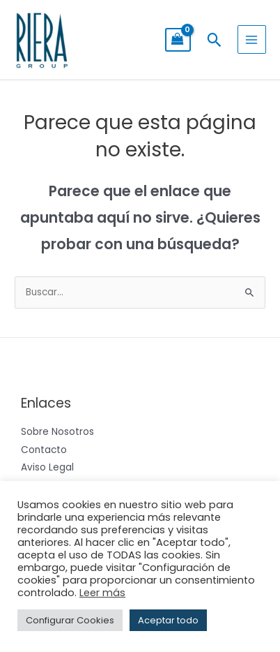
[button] (214, 40)
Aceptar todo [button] (168, 620)
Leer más (102, 593)
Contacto (44, 450)
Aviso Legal (47, 467)
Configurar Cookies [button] (70, 620)
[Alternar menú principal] (252, 39)
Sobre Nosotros (57, 431)
